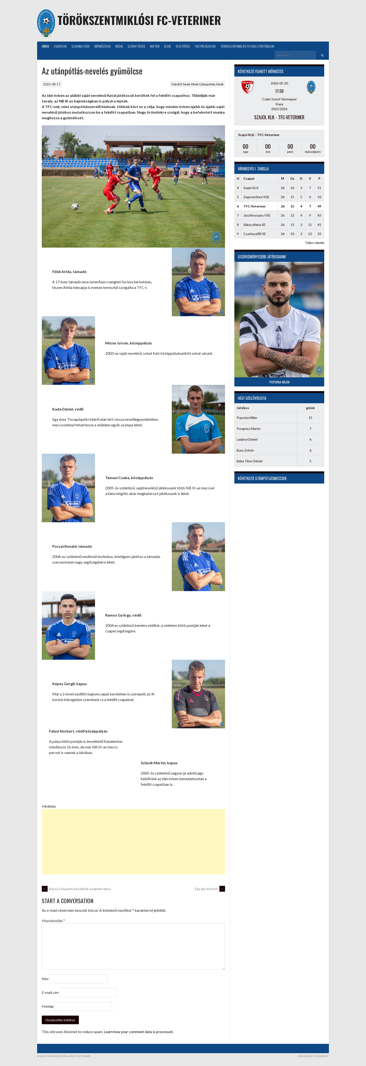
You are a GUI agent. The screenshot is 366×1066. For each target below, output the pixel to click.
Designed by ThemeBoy (313, 1056)
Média (119, 46)
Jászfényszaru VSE (257, 215)
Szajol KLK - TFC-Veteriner (279, 117)
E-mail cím (50, 992)
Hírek (45, 46)
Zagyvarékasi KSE (256, 197)
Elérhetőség (136, 46)
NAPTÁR (154, 46)
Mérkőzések (102, 46)
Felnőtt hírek (181, 84)
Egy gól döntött (210, 889)
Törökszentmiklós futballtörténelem (247, 46)
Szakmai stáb (80, 46)
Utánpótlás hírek (211, 84)
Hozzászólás (53, 920)
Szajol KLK (251, 188)
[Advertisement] (133, 841)
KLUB (167, 46)
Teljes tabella (314, 243)
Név (45, 978)
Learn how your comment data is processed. (138, 1031)
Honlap (48, 1006)
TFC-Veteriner (254, 206)
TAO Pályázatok (205, 46)
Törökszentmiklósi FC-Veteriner (139, 20)
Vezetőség (183, 46)
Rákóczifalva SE (254, 225)
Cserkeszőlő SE (254, 234)
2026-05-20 (279, 83)
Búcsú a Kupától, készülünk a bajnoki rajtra (76, 889)
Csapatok (60, 46)
